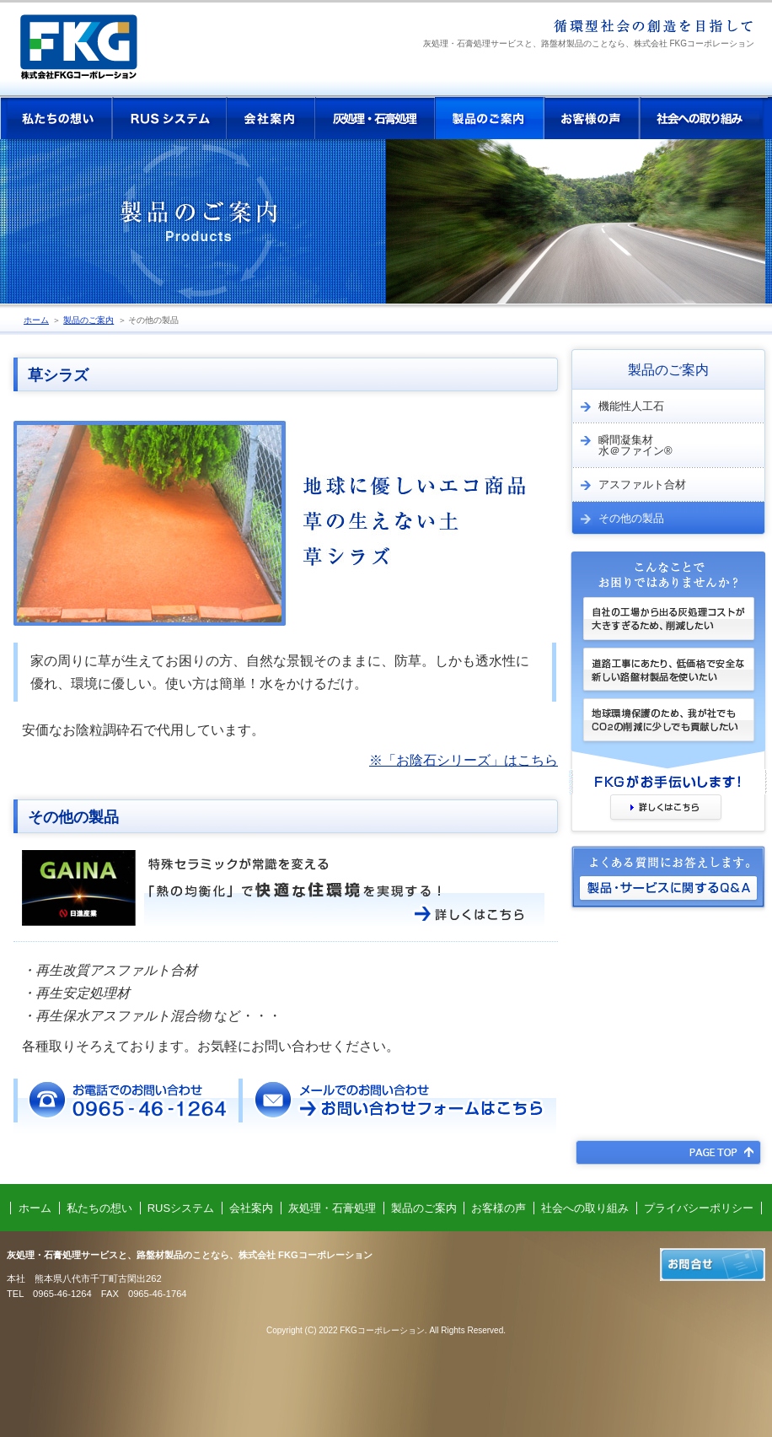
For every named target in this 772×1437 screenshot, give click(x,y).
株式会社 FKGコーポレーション (92, 53)
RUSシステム (169, 118)
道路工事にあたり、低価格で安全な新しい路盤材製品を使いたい (668, 673)
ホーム (36, 320)
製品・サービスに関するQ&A (668, 893)
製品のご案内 (489, 118)
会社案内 (270, 118)
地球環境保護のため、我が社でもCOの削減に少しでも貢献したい (668, 733)
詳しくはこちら (665, 808)
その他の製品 (153, 320)
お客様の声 (592, 118)
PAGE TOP (668, 1152)
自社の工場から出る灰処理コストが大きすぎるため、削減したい (668, 622)
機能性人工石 (617, 407)
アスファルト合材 (628, 485)
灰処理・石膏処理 (375, 118)
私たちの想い (56, 118)
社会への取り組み (704, 118)
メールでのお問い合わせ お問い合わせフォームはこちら (397, 1106)
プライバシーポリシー (698, 1208)
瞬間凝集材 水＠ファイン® (622, 445)
